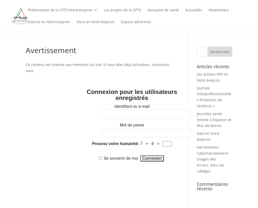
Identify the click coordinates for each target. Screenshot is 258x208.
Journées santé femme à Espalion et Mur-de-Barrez (214, 119)
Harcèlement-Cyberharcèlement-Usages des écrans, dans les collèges (213, 159)
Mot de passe (132, 125)
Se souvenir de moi (121, 158)
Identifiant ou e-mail (132, 106)
